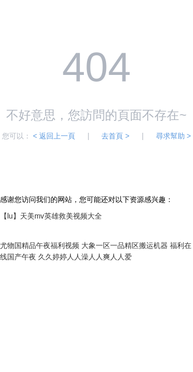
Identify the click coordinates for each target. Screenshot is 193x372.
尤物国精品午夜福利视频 (39, 245)
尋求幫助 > (173, 136)
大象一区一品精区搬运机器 (124, 245)
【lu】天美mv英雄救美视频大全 (51, 216)
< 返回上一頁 (54, 136)
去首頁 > (115, 136)
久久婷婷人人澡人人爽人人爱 (85, 257)
